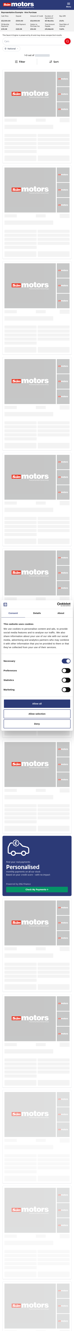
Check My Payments (37, 889)
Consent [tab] (13, 613)
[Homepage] (18, 5)
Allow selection (37, 713)
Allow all (37, 703)
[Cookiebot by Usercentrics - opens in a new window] (57, 605)
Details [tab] (37, 613)
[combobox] (54, 62)
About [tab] (61, 613)
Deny (37, 723)
